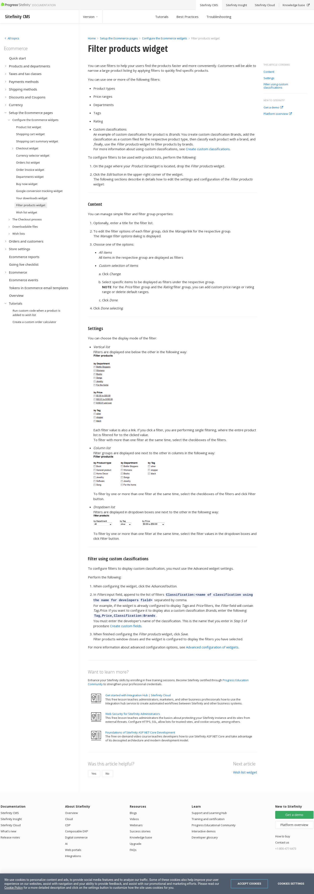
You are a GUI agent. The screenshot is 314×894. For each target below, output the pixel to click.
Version (90, 16)
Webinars (136, 823)
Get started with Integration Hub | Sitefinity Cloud (138, 693)
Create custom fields (126, 624)
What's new (8, 829)
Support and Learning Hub (209, 811)
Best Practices (187, 16)
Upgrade (135, 842)
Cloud (69, 817)
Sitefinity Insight (11, 817)
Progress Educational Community (214, 823)
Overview (71, 811)
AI (66, 842)
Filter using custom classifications (276, 86)
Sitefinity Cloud (11, 823)
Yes (94, 772)
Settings (269, 78)
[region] (157, 883)
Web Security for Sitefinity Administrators (132, 712)
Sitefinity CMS (10, 811)
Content (269, 72)
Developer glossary (205, 835)
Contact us (282, 840)
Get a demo (273, 107)
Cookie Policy (13, 887)
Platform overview (278, 114)
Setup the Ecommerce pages (119, 38)
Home (92, 38)
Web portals (73, 848)
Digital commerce (76, 835)
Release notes (10, 835)
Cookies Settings (291, 883)
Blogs (133, 811)
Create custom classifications (208, 149)
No (107, 772)
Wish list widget (245, 770)
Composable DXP (76, 829)
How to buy (282, 834)
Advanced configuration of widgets (212, 645)
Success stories (140, 829)
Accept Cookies (249, 883)
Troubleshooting (218, 16)
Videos (134, 817)
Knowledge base (141, 835)
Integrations (73, 854)
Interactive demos (204, 829)
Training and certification (208, 817)
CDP (68, 823)
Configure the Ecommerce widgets (164, 38)
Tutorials (162, 16)
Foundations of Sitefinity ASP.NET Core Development (140, 730)
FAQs (133, 848)
